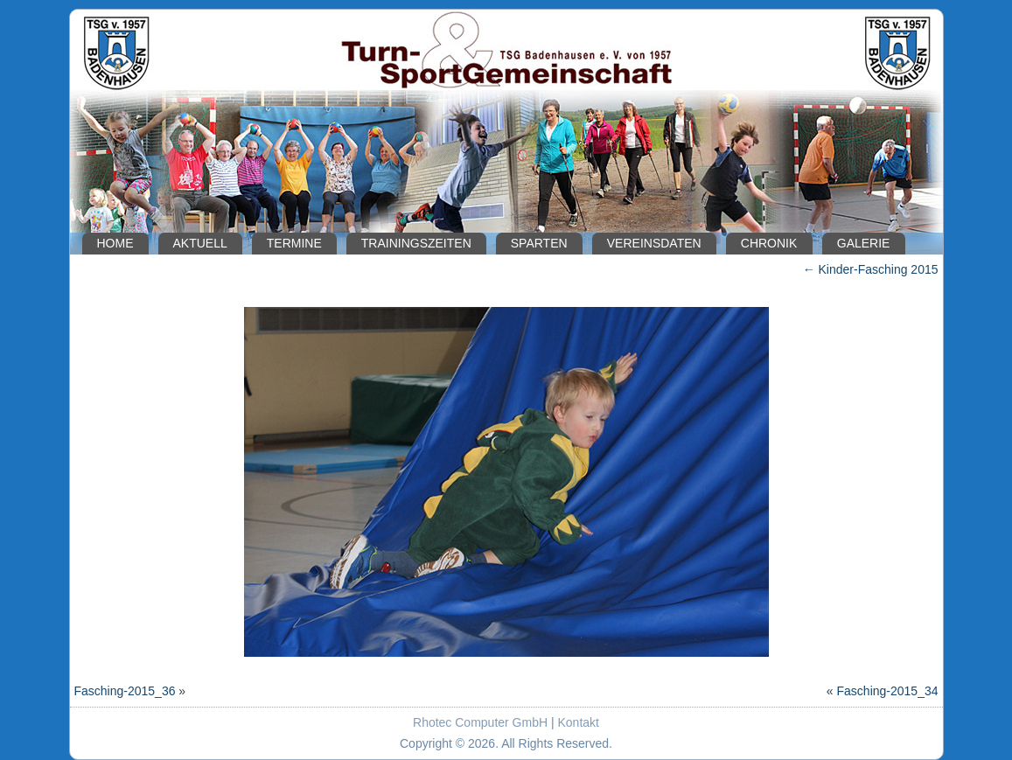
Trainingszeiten (416, 243)
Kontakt (578, 722)
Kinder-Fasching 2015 (871, 269)
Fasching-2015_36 (125, 691)
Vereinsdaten (654, 243)
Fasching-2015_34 (888, 691)
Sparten (539, 243)
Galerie (863, 243)
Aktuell (200, 243)
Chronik (769, 243)
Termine (294, 243)
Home (115, 243)
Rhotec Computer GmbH (480, 722)
